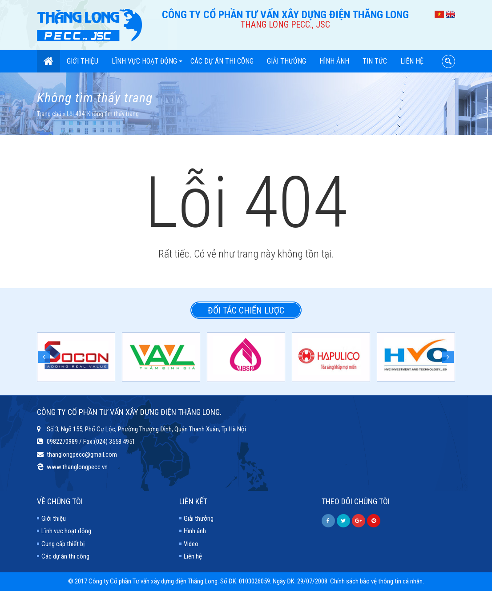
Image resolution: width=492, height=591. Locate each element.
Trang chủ (49, 113)
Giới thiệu (82, 61)
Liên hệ (411, 61)
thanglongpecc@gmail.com (82, 454)
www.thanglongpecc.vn (77, 467)
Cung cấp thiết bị (63, 544)
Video (191, 544)
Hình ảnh (334, 61)
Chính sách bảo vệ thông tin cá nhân (376, 581)
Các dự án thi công (222, 61)
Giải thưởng (286, 61)
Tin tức (375, 61)
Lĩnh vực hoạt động (147, 61)
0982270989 (62, 442)
